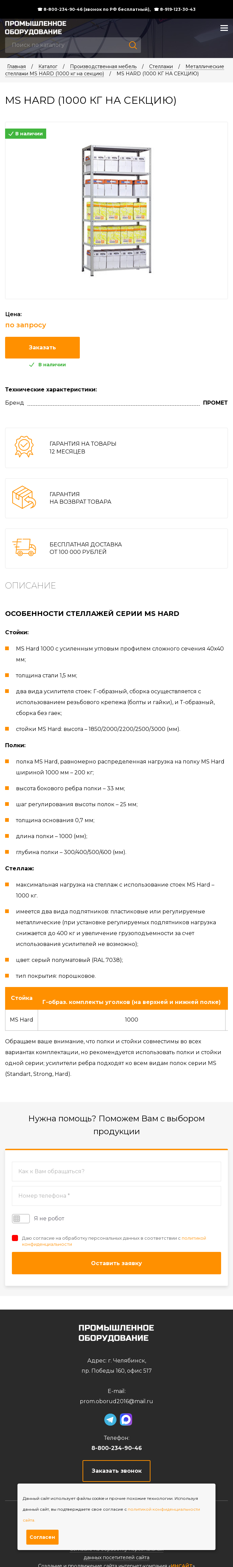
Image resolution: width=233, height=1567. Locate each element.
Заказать (42, 347)
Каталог (47, 66)
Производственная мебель (103, 66)
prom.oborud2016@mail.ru (116, 1401)
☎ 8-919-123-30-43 (175, 9)
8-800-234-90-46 (116, 1448)
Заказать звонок (117, 1471)
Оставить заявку (116, 1263)
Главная (16, 66)
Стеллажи (161, 66)
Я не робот (38, 1218)
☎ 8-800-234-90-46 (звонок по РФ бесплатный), (93, 9)
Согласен (42, 1537)
